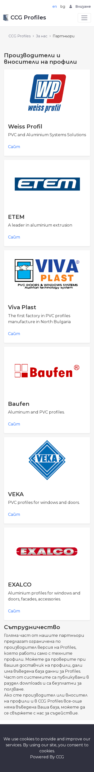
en (54, 6)
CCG (60, 757)
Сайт (14, 146)
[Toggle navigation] (84, 17)
